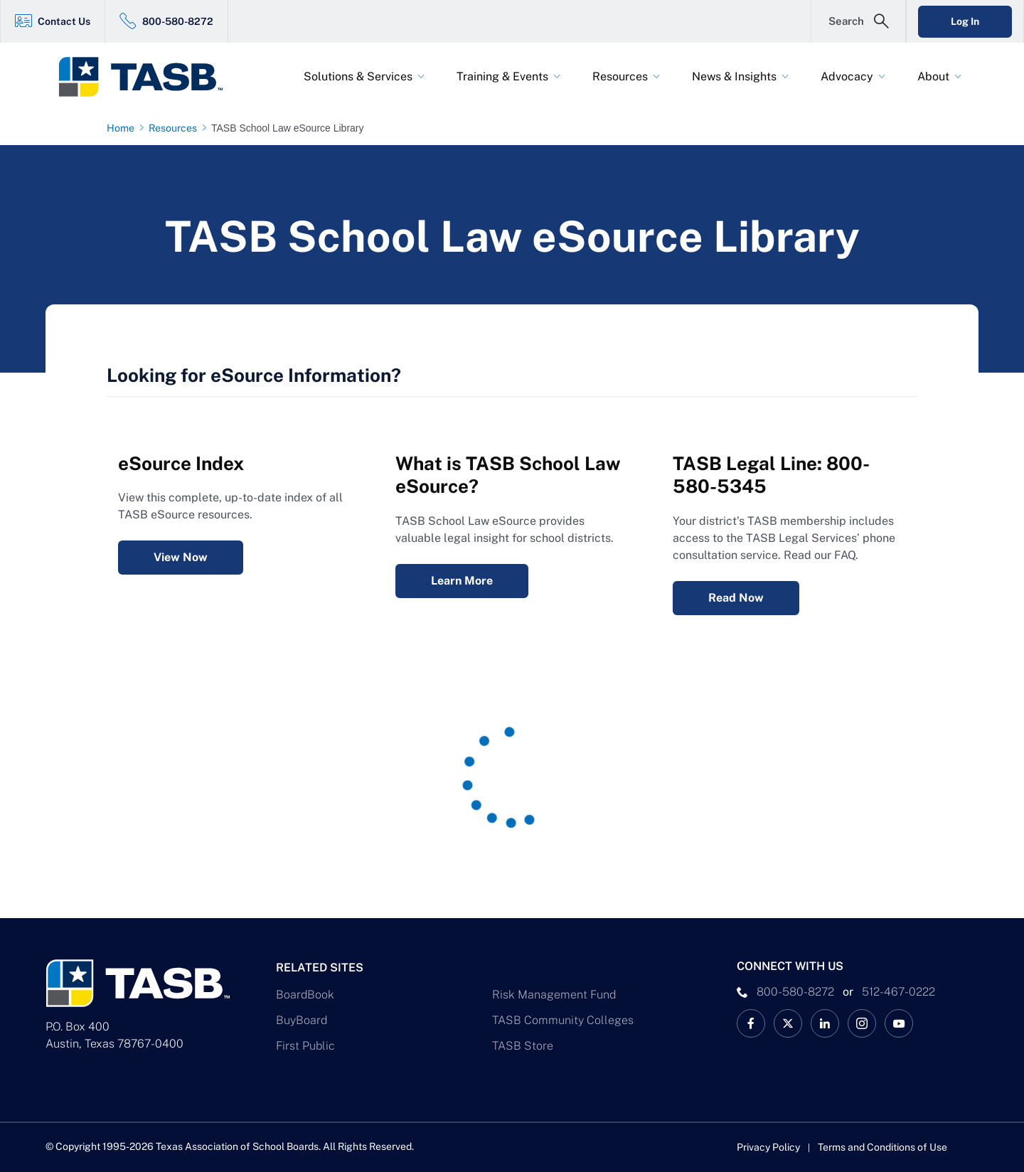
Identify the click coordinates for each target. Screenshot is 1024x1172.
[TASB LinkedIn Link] (825, 1023)
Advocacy (847, 76)
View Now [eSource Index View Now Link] (181, 557)
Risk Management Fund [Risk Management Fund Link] (554, 994)
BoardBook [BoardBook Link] (305, 994)
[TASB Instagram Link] (862, 1023)
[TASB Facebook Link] (751, 1023)
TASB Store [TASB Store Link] (522, 1046)
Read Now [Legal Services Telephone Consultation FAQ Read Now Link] (736, 597)
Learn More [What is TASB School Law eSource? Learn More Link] (462, 580)
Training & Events (502, 76)
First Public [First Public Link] (305, 1046)
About (933, 76)
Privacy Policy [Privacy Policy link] (768, 1147)
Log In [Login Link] (965, 21)
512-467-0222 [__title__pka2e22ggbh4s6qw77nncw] (898, 991)
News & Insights (734, 76)
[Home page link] (123, 128)
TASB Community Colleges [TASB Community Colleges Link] (563, 1020)
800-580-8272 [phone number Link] (795, 991)
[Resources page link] (176, 128)
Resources (620, 76)
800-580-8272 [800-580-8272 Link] (177, 21)
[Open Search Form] (858, 21)
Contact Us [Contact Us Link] (64, 21)
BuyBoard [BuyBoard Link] (301, 1020)
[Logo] (149, 76)
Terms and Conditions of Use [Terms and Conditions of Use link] (882, 1147)
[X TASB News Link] (788, 1023)
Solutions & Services (358, 76)
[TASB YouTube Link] (899, 1023)
